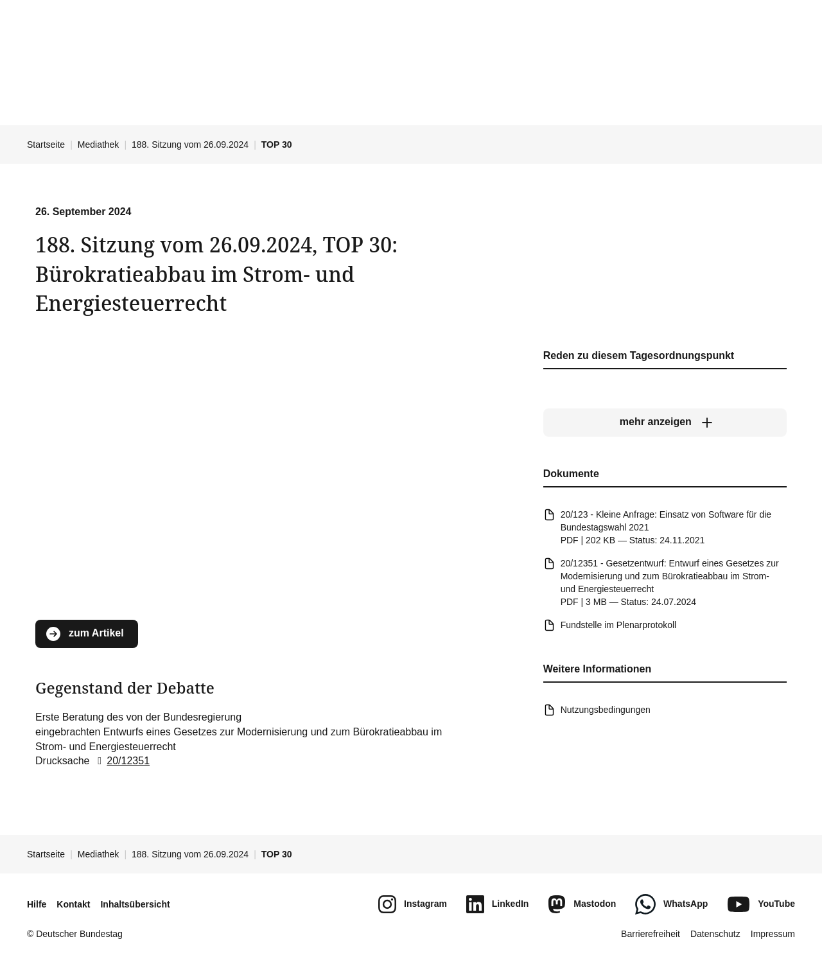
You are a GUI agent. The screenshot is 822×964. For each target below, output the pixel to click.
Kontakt (73, 904)
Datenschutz (715, 934)
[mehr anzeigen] (665, 422)
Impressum (773, 934)
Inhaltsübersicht (135, 904)
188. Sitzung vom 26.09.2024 (190, 144)
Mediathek (98, 144)
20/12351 (121, 760)
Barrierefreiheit (650, 934)
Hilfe (36, 904)
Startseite (46, 144)
